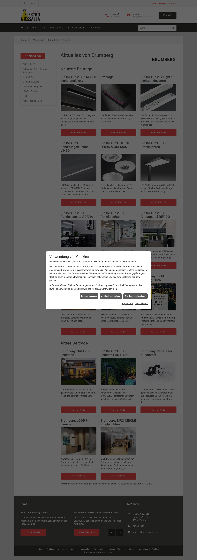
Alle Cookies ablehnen (110, 296)
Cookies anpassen (89, 296)
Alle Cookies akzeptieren (135, 296)
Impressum (127, 303)
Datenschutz (141, 303)
